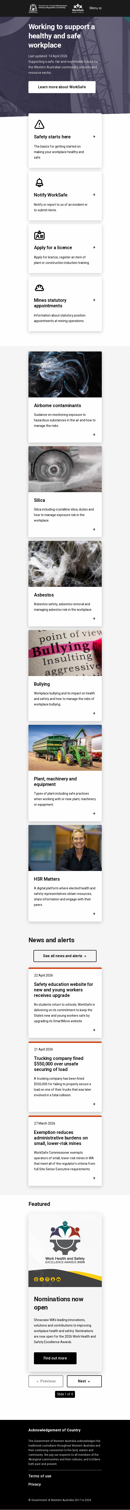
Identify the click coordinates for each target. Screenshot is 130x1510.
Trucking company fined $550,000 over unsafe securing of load (58, 1064)
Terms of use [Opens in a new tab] (40, 1476)
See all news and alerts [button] (65, 956)
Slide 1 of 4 (65, 1394)
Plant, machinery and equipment (55, 782)
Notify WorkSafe (65, 195)
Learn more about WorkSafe (62, 87)
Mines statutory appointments (65, 303)
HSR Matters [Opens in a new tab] (47, 879)
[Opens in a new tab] (94, 914)
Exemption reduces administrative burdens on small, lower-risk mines (61, 1138)
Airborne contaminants (57, 405)
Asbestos (44, 595)
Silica (39, 500)
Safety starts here (65, 137)
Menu (96, 8)
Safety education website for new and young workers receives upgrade (63, 990)
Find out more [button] (55, 1358)
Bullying (42, 684)
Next (84, 1381)
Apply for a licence (65, 247)
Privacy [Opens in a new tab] (34, 1485)
